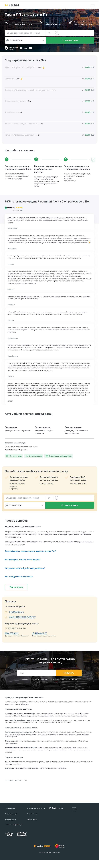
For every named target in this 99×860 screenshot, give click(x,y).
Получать (69, 673)
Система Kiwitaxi (10, 808)
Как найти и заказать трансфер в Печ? (23, 527)
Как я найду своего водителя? (19, 577)
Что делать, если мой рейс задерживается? (25, 568)
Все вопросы (16, 587)
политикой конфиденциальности (55, 682)
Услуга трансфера (11, 814)
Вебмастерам (32, 819)
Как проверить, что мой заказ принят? (22, 560)
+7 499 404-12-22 (39, 633)
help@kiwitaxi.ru (16, 612)
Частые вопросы (10, 819)
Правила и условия (53, 853)
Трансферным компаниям (36, 808)
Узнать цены (70, 40)
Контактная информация (13, 825)
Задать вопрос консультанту (22, 617)
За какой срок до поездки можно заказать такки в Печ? (30, 551)
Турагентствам (32, 814)
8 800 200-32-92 (11, 633)
